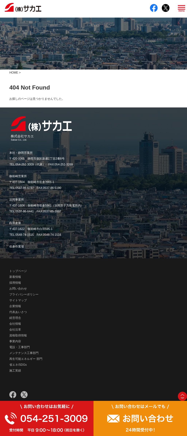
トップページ (18, 271)
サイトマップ (18, 301)
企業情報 (15, 306)
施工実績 (15, 371)
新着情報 (15, 277)
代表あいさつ (18, 312)
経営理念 (15, 318)
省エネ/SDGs (18, 365)
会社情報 (15, 324)
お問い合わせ (18, 289)
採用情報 (15, 283)
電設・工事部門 (19, 347)
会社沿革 (15, 330)
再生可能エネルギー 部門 (25, 359)
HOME (13, 72)
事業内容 (15, 342)
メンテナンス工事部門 (24, 353)
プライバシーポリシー (24, 295)
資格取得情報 (18, 336)
